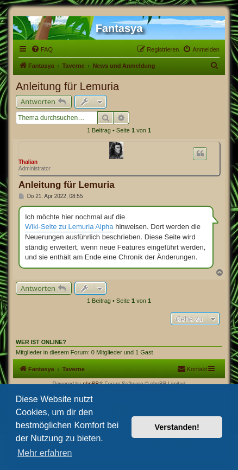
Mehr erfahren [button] (44, 453)
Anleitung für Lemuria (67, 86)
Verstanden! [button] (177, 427)
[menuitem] (42, 49)
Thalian (27, 162)
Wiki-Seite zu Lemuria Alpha (69, 227)
